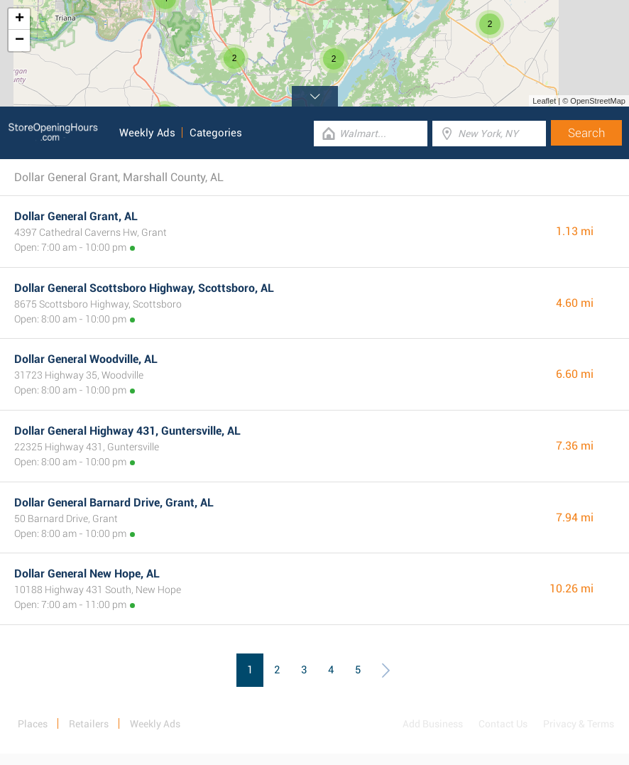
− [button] (19, 40)
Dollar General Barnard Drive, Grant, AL (114, 502)
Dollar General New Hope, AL (87, 573)
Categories (216, 132)
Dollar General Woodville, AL (86, 359)
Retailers (89, 723)
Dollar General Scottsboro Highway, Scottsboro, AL (144, 288)
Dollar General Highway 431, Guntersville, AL (127, 431)
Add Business (433, 723)
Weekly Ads (147, 132)
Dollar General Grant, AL (76, 216)
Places (33, 723)
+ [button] (19, 19)
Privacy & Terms (578, 723)
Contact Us (502, 723)
